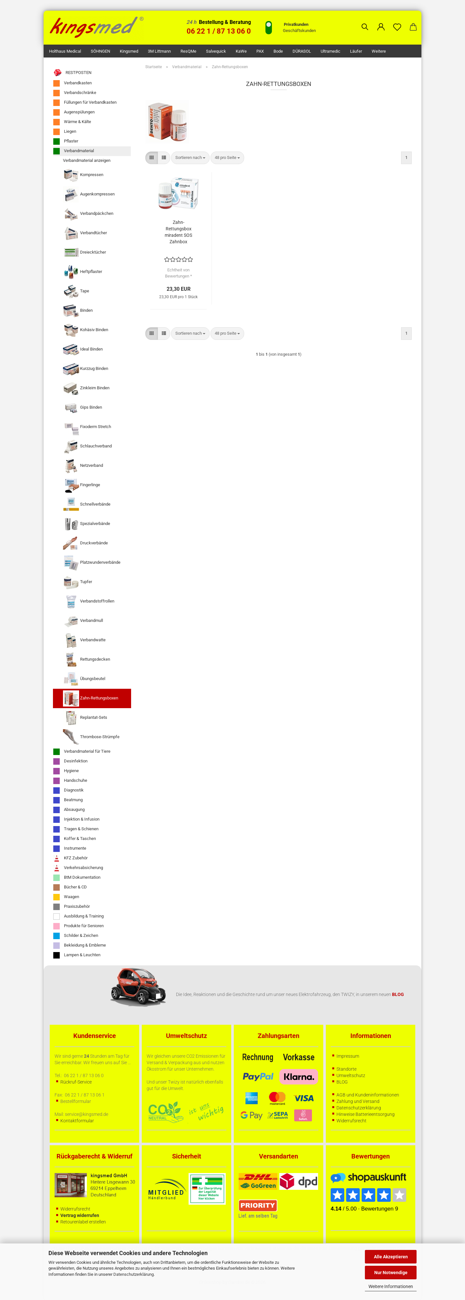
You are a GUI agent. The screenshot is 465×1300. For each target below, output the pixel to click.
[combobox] (190, 158)
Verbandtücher (85, 233)
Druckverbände (85, 543)
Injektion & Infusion (76, 819)
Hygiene (66, 771)
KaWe (241, 51)
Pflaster (65, 141)
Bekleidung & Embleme (79, 945)
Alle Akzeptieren (391, 1256)
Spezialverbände (86, 524)
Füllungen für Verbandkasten (85, 103)
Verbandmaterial (73, 151)
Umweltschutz (350, 1075)
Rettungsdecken (86, 660)
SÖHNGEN (100, 51)
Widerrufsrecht (351, 1120)
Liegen (64, 132)
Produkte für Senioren (78, 926)
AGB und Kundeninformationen (367, 1094)
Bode (278, 51)
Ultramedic (330, 51)
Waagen (66, 897)
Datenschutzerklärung (133, 1274)
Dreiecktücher (84, 253)
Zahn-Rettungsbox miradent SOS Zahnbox (178, 232)
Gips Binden (82, 408)
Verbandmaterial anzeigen (86, 160)
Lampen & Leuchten (76, 955)
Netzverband (83, 466)
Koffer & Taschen (74, 839)
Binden (78, 311)
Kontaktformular (77, 1120)
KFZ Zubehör (70, 858)
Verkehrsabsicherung (78, 868)
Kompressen (83, 175)
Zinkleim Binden (86, 388)
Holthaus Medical (65, 51)
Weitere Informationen (390, 1286)
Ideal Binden (83, 349)
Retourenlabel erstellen (83, 1221)
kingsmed (129, 51)
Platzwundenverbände (91, 563)
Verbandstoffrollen (88, 601)
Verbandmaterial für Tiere (81, 752)
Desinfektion (70, 761)
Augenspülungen (74, 112)
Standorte (346, 1069)
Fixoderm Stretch (87, 427)
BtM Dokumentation (76, 878)
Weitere (379, 51)
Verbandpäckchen (88, 214)
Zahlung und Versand (357, 1101)
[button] (381, 22)
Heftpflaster (82, 272)
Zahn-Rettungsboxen (90, 698)
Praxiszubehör (71, 907)
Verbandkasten (72, 83)
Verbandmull (83, 621)
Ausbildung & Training (78, 916)
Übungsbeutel (84, 679)
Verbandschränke (74, 93)
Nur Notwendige (391, 1272)
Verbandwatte (84, 640)
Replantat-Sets (85, 718)
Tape (76, 291)
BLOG (342, 1082)
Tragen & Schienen (75, 829)
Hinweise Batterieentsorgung (365, 1114)
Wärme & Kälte (72, 122)
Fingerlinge (81, 485)
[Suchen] (365, 22)
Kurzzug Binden (85, 369)
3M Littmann (159, 51)
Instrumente (69, 848)
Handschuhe (70, 781)
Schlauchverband (87, 446)
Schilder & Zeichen (75, 936)
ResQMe (188, 51)
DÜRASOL (302, 51)
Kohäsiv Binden (85, 330)
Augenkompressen (89, 194)
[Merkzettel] (397, 22)
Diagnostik (68, 790)
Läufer (356, 51)
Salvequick (216, 51)
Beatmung (68, 800)
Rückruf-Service (76, 1082)
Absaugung (69, 810)
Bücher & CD (70, 887)
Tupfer (77, 582)
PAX (260, 51)
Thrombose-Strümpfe (91, 737)
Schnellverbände (86, 505)
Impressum (347, 1056)
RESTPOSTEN (72, 73)
